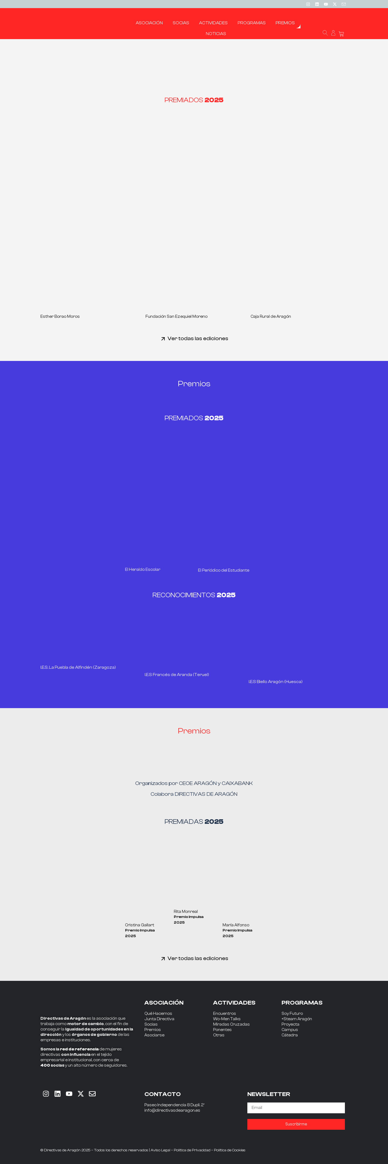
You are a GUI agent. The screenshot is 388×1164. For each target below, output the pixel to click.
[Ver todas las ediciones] (163, 338)
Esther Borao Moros (60, 316)
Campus (290, 1030)
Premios (152, 1030)
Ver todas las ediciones (198, 338)
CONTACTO (162, 1094)
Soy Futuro (292, 1013)
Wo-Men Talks (227, 1019)
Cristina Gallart (139, 925)
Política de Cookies (229, 1150)
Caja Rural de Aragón (271, 316)
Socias (151, 1024)
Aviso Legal (160, 1150)
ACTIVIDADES (234, 1002)
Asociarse (154, 1035)
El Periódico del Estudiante (223, 570)
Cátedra (290, 1035)
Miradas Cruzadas (231, 1024)
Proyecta (290, 1024)
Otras (218, 1035)
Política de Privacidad (192, 1150)
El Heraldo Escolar (142, 569)
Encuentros (224, 1013)
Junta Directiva (159, 1019)
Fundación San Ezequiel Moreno (176, 316)
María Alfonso (236, 925)
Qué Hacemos (158, 1013)
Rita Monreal (186, 911)
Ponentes (222, 1030)
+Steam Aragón (297, 1019)
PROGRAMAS (302, 1002)
